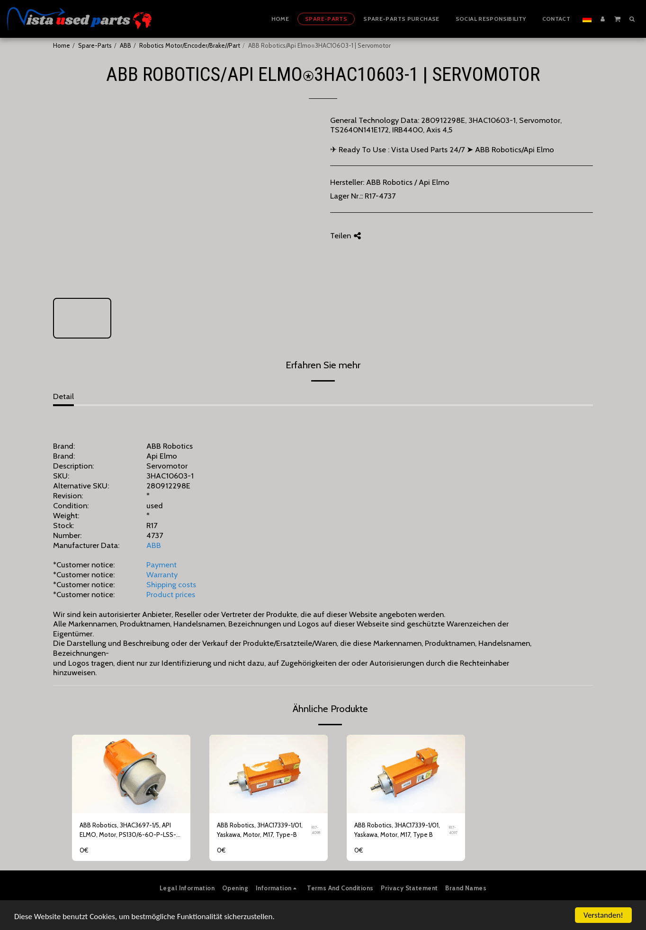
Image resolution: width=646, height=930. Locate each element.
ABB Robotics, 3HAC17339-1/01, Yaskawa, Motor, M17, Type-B (260, 829)
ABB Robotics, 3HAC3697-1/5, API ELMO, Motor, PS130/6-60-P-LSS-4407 (128, 830)
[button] (617, 18)
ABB (125, 45)
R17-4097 (453, 830)
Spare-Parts (95, 45)
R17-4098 (316, 830)
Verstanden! (603, 915)
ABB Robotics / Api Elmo (407, 182)
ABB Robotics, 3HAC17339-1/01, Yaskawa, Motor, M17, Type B (397, 829)
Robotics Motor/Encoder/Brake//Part (189, 45)
